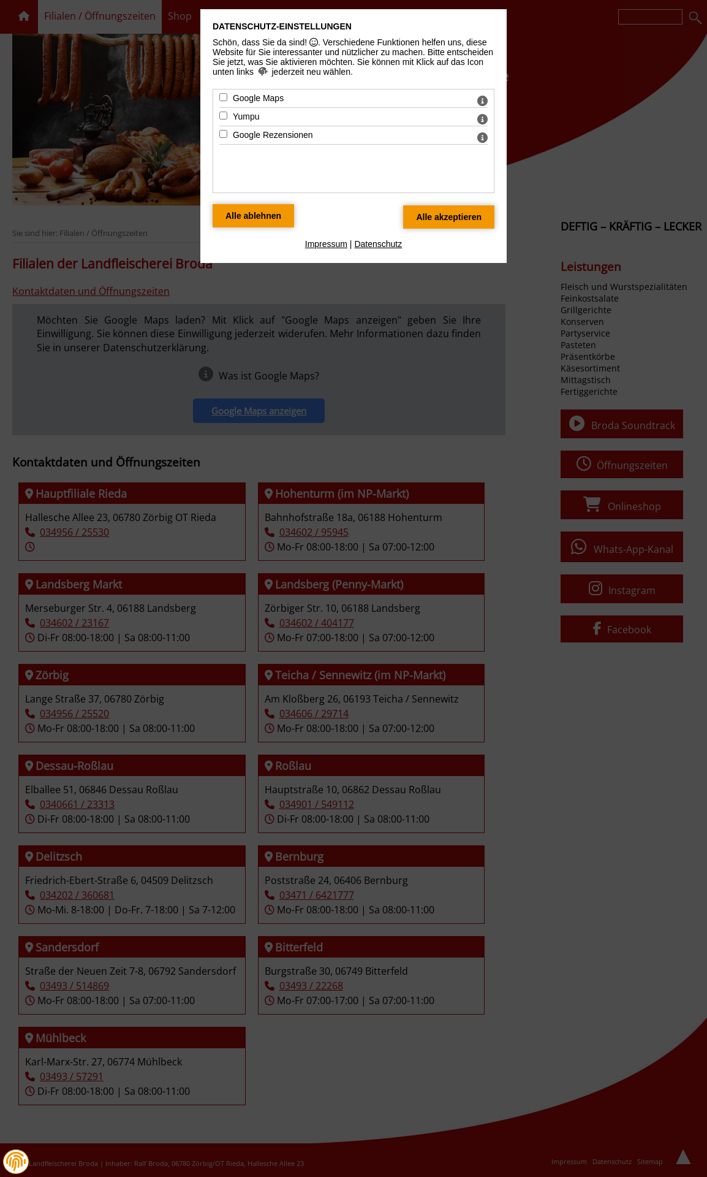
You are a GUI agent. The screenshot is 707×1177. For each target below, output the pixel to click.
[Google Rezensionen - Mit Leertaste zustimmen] (223, 134)
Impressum (326, 244)
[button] (16, 1161)
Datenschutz (378, 244)
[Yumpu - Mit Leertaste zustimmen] (223, 116)
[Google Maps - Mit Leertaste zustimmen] (223, 97)
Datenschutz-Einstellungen (282, 26)
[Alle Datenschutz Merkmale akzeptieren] (448, 217)
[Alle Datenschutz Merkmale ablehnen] (253, 215)
